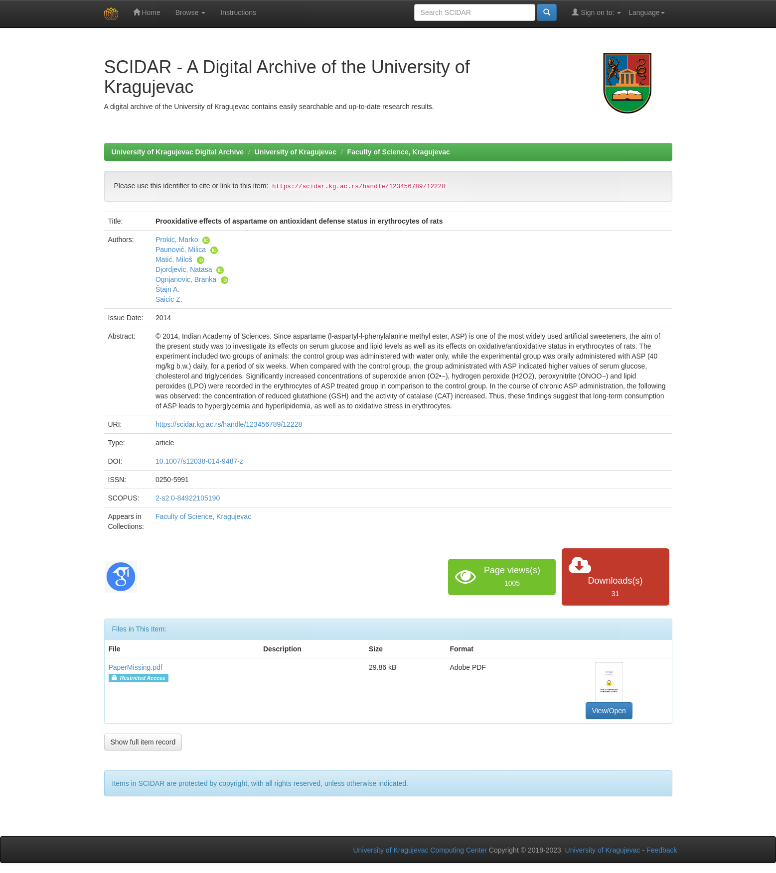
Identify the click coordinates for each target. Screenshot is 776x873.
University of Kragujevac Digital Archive (178, 152)
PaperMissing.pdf (135, 667)
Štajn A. (167, 289)
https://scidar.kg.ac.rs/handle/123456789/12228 (228, 424)
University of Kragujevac (295, 152)
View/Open (609, 711)
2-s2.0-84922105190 (187, 498)
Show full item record (143, 742)
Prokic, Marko (176, 240)
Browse (190, 12)
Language (646, 12)
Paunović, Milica (180, 249)
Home (146, 12)
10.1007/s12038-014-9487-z (199, 461)
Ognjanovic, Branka (185, 279)
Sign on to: (596, 12)
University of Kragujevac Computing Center (420, 850)
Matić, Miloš (173, 259)
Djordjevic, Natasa (183, 269)
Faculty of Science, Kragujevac (398, 152)
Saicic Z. (168, 299)
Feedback (661, 850)
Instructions (238, 12)
